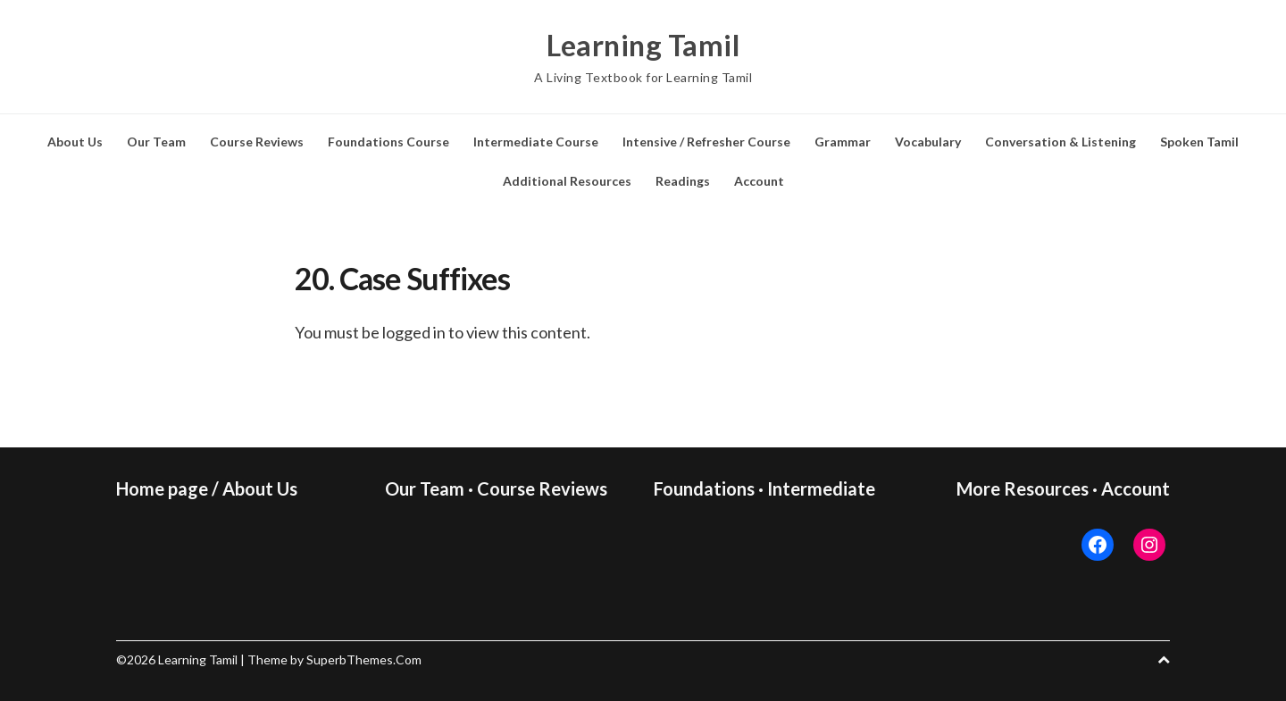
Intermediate (821, 488)
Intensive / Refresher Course (706, 141)
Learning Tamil (643, 45)
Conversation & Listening (1060, 141)
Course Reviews (257, 141)
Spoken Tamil (1199, 141)
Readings (683, 180)
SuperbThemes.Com (364, 659)
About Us (75, 141)
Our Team (156, 141)
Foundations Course (388, 141)
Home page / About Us (206, 488)
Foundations (704, 488)
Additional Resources (567, 180)
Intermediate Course (535, 141)
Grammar (842, 141)
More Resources (1022, 488)
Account (759, 180)
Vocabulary (928, 141)
